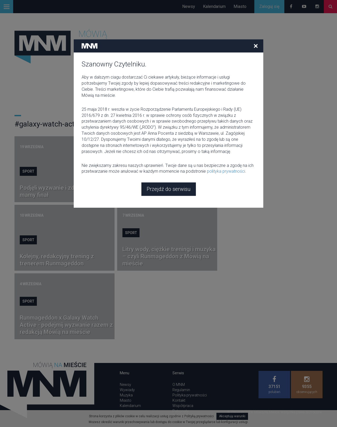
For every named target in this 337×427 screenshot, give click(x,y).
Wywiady (127, 390)
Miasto (240, 6)
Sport (28, 171)
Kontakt (178, 400)
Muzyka (126, 395)
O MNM (178, 384)
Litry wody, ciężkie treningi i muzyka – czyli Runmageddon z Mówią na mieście (169, 256)
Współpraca (182, 406)
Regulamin (181, 390)
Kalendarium (214, 6)
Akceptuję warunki (232, 416)
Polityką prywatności (199, 416)
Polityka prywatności (189, 395)
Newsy (188, 6)
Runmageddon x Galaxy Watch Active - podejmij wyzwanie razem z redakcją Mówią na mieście (66, 324)
